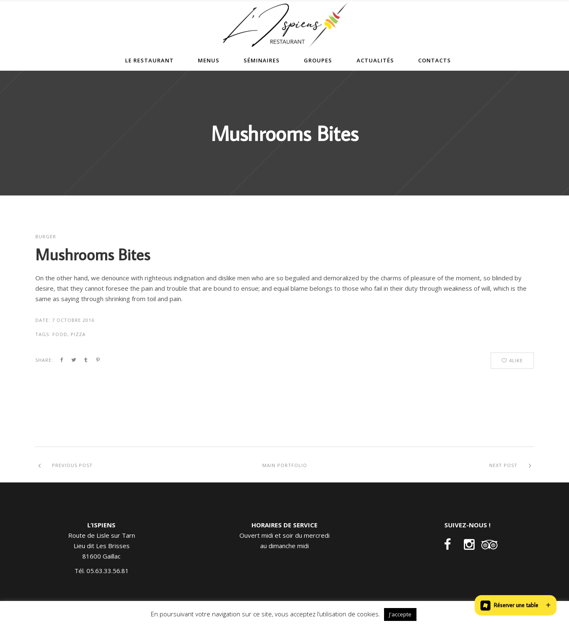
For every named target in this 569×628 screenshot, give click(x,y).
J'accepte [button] (400, 614)
